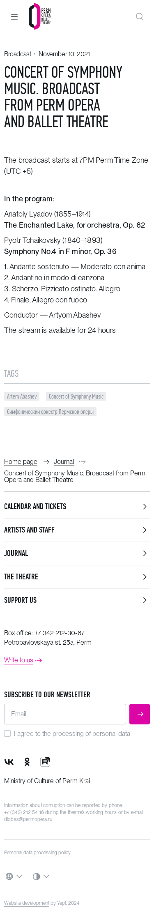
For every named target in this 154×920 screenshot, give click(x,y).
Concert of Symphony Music (76, 396)
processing (68, 734)
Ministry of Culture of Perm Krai (47, 781)
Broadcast (17, 54)
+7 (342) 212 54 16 (24, 812)
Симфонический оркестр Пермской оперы (50, 411)
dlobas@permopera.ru (28, 819)
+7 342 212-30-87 (59, 633)
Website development (26, 903)
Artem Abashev (22, 396)
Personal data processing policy (37, 852)
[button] (14, 16)
